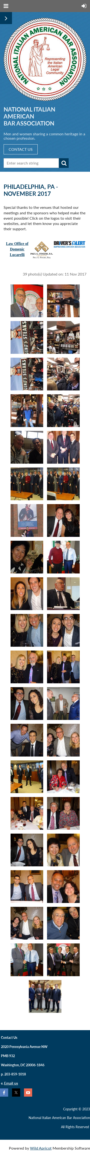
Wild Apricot (41, 1148)
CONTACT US (21, 149)
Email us (11, 1083)
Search (64, 163)
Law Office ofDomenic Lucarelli (17, 249)
